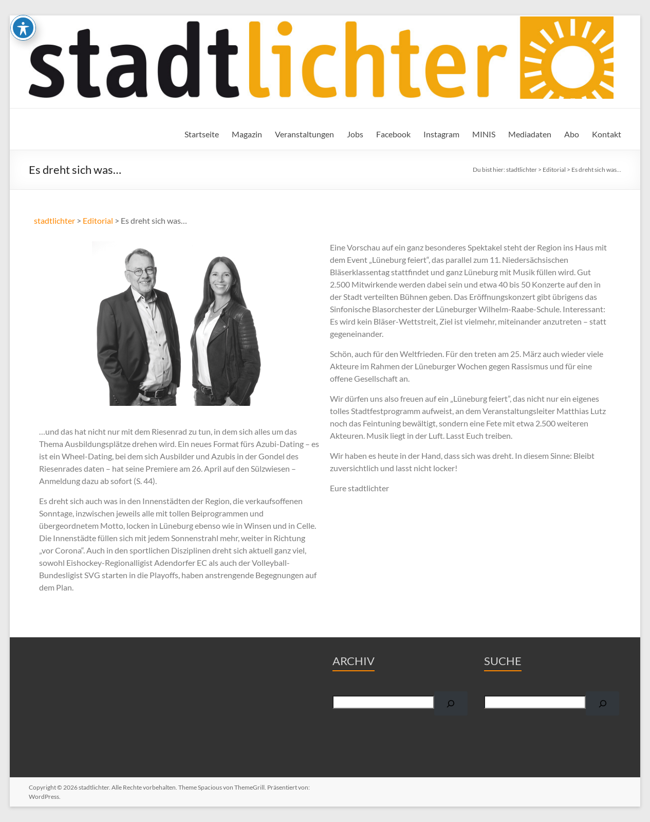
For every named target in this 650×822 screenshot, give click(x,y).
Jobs (355, 134)
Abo (571, 134)
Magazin (247, 134)
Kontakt (606, 134)
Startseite (201, 134)
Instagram (441, 134)
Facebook (393, 134)
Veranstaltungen (304, 134)
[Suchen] (451, 703)
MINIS (483, 134)
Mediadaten (529, 134)
